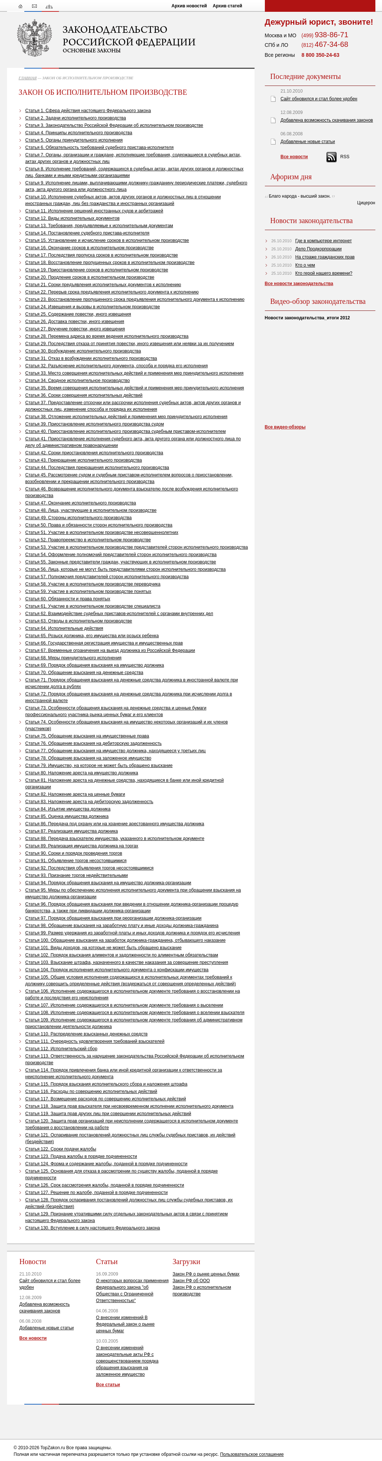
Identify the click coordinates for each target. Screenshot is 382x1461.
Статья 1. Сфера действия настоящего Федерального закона (88, 110)
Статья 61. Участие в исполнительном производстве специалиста (93, 606)
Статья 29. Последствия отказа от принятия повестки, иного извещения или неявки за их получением (129, 343)
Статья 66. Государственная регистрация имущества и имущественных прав (104, 643)
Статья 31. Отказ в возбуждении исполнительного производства (91, 358)
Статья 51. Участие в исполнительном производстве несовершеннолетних (101, 532)
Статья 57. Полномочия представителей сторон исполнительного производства (107, 576)
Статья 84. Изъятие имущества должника (68, 809)
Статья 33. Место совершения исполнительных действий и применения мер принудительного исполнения (134, 373)
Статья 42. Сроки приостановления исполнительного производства (94, 452)
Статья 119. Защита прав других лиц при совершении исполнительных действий (108, 1113)
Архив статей (227, 5)
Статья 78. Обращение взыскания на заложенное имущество (88, 758)
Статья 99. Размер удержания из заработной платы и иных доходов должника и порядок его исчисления (132, 933)
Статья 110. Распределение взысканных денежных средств (86, 1034)
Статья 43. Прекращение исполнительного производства (83, 460)
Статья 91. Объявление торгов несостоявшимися (76, 860)
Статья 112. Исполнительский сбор (61, 1048)
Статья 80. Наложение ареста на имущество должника (81, 772)
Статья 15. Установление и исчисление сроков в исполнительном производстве (107, 240)
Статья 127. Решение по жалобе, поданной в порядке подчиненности (96, 1192)
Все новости (33, 1338)
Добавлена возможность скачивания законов (327, 120)
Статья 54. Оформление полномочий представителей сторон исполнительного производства (121, 554)
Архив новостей (189, 5)
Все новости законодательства (299, 283)
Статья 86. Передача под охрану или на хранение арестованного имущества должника (114, 823)
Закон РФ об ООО (191, 1280)
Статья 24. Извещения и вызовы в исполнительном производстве (92, 306)
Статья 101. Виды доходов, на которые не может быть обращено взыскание (103, 947)
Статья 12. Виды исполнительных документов (72, 218)
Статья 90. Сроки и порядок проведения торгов (73, 853)
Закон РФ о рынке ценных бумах (206, 1274)
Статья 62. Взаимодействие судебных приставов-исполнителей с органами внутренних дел (119, 613)
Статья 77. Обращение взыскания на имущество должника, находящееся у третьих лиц (115, 750)
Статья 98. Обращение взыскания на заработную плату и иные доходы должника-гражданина (122, 925)
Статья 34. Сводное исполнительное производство (77, 380)
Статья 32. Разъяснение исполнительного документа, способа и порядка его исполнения (116, 365)
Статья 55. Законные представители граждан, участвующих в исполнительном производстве (120, 562)
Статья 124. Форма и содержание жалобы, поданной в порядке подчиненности (106, 1163)
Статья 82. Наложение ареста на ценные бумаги (75, 794)
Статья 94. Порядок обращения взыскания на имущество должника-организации (108, 882)
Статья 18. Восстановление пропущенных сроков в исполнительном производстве (110, 262)
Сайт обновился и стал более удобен (319, 98)
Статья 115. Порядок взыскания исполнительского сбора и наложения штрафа (106, 1084)
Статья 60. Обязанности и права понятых (68, 598)
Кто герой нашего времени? (324, 273)
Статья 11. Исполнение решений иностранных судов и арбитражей (94, 211)
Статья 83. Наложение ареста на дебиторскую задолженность (89, 801)
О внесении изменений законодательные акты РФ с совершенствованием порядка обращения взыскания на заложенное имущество (127, 1361)
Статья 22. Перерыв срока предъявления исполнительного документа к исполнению (112, 292)
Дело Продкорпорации (318, 248)
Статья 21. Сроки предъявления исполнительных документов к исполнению (103, 284)
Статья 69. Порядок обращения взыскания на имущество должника (94, 665)
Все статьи (108, 1384)
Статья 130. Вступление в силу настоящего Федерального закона (92, 1228)
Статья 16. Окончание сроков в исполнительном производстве (89, 247)
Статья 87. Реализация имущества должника (71, 831)
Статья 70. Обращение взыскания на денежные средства (84, 672)
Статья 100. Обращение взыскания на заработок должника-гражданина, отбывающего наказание (125, 940)
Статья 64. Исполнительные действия (64, 628)
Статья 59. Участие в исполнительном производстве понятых (88, 591)
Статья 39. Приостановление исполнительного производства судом (94, 424)
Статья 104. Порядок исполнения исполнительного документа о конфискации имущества (116, 969)
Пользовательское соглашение (252, 1454)
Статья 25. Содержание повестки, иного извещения (78, 314)
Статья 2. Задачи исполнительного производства (75, 118)
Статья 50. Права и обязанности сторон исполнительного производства (98, 525)
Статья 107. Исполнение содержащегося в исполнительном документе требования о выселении (124, 1005)
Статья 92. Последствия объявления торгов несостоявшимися (89, 868)
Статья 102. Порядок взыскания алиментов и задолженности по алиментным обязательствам (121, 955)
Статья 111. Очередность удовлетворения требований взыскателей (95, 1041)
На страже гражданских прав (325, 257)
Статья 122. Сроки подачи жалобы (61, 1149)
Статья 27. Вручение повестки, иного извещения (75, 329)
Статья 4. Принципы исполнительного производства (78, 132)
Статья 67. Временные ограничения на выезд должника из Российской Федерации (110, 650)
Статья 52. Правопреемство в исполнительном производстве (88, 539)
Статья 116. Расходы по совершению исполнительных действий (91, 1091)
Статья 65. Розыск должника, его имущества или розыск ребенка (92, 635)
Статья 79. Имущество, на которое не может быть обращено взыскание (99, 765)
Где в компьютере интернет (323, 240)
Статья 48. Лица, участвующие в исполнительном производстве (91, 510)
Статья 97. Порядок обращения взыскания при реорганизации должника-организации (113, 918)
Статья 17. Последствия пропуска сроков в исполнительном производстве (101, 255)
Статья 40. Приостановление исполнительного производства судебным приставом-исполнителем (125, 431)
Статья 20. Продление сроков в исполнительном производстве (89, 277)
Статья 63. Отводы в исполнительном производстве (78, 621)
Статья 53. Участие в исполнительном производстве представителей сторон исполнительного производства (136, 547)
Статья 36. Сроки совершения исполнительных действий (84, 395)
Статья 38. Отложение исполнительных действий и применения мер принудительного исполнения (126, 416)
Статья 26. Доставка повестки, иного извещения (75, 321)
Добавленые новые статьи (47, 1327)
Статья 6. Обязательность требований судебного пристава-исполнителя (99, 147)
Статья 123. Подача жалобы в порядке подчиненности (81, 1156)
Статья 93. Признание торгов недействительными (76, 875)
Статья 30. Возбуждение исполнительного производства (83, 351)
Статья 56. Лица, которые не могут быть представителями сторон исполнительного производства (125, 569)
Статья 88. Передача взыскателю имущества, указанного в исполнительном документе (114, 838)
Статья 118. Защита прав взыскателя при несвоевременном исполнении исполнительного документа (129, 1106)
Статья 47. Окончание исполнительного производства (80, 503)
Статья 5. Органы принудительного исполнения (74, 140)
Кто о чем (305, 265)
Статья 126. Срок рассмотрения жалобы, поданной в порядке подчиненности (104, 1185)
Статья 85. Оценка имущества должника (67, 816)
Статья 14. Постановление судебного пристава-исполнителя (87, 233)
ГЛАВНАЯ (28, 78)
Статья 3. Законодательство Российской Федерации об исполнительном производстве (114, 125)
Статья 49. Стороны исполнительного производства (78, 517)
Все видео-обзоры (285, 427)
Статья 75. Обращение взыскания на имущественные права (87, 736)
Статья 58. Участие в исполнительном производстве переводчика (93, 584)
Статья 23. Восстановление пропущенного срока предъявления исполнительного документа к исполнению (135, 299)
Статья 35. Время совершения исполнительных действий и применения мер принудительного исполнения (134, 388)
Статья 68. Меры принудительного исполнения (73, 657)
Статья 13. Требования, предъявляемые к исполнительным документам (99, 225)
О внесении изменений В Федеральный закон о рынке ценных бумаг (125, 1324)
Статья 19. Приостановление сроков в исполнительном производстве (96, 270)
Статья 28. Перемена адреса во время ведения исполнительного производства (107, 336)
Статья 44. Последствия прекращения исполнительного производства (97, 467)
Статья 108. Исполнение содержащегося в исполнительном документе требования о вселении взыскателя (135, 1012)
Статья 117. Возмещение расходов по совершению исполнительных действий (105, 1098)
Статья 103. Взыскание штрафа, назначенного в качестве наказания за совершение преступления (126, 962)
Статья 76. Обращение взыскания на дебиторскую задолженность (93, 743)
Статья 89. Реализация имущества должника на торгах (82, 846)
